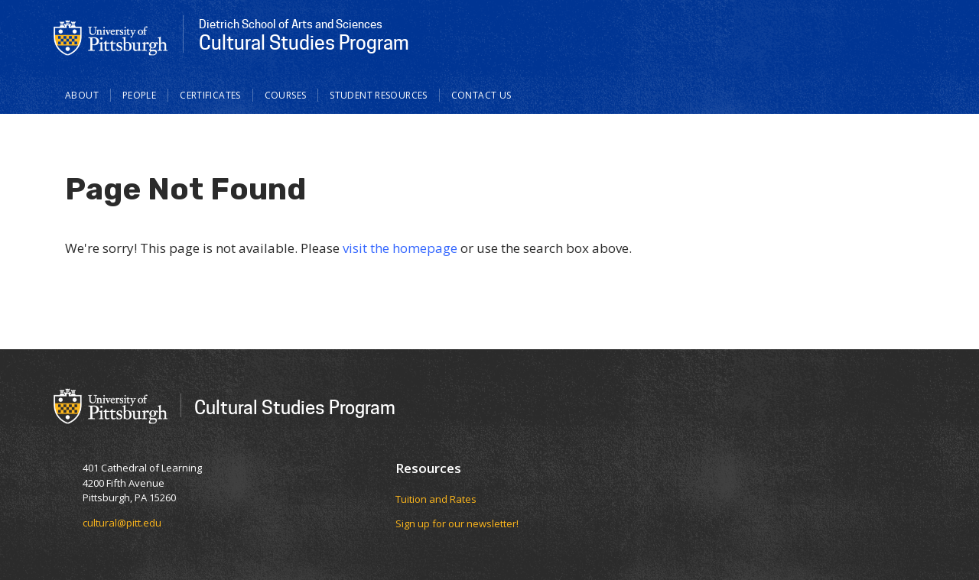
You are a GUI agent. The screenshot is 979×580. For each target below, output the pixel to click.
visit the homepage (400, 248)
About (82, 95)
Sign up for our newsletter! (457, 523)
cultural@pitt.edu (122, 523)
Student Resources (378, 95)
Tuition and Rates (435, 499)
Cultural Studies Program (294, 407)
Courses (286, 95)
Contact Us (481, 95)
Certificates (210, 95)
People (139, 95)
